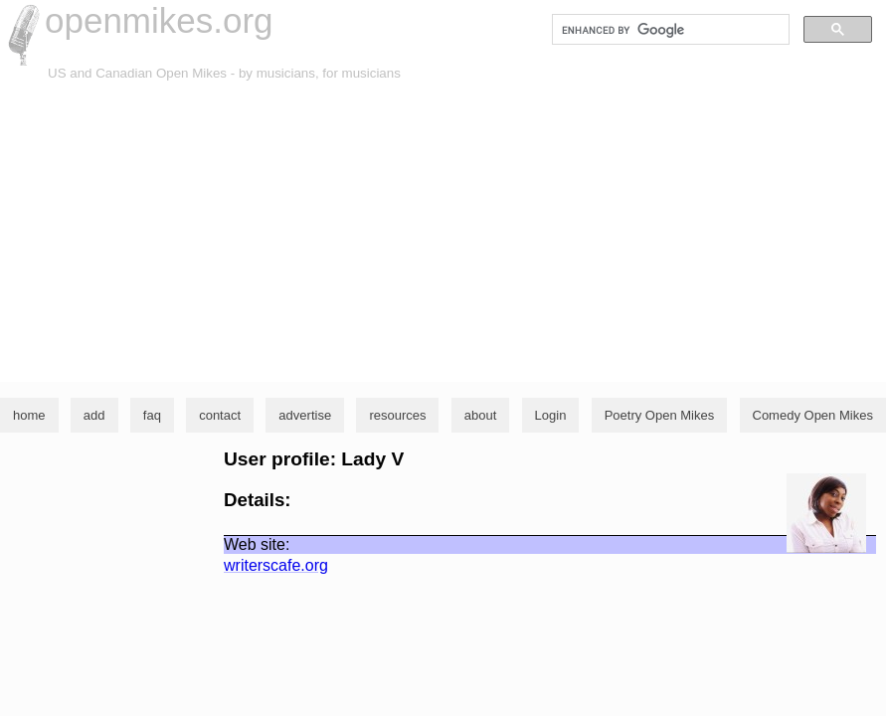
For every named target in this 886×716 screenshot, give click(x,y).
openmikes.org (159, 20)
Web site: (256, 544)
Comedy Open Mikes (813, 415)
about (480, 415)
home (29, 415)
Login (551, 415)
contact (220, 415)
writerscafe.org (276, 565)
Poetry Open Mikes (660, 415)
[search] (669, 30)
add (94, 415)
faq (152, 415)
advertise (304, 415)
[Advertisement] (443, 232)
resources (397, 415)
